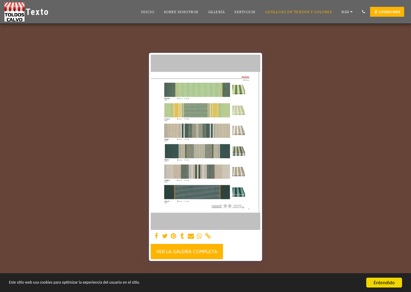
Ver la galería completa (186, 251)
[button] (363, 12)
